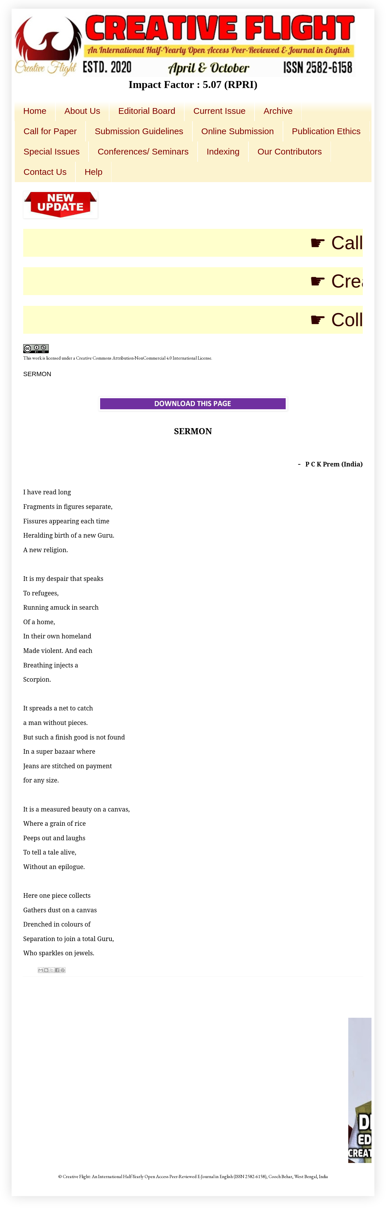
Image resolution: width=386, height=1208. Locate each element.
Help (93, 172)
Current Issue (219, 111)
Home (34, 111)
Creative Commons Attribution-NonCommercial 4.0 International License (143, 358)
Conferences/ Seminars (143, 151)
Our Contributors (289, 151)
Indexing (223, 151)
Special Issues (52, 151)
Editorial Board (146, 111)
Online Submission (237, 131)
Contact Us (45, 172)
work (37, 358)
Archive (278, 111)
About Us (82, 111)
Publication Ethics (326, 131)
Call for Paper (50, 131)
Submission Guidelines (139, 131)
